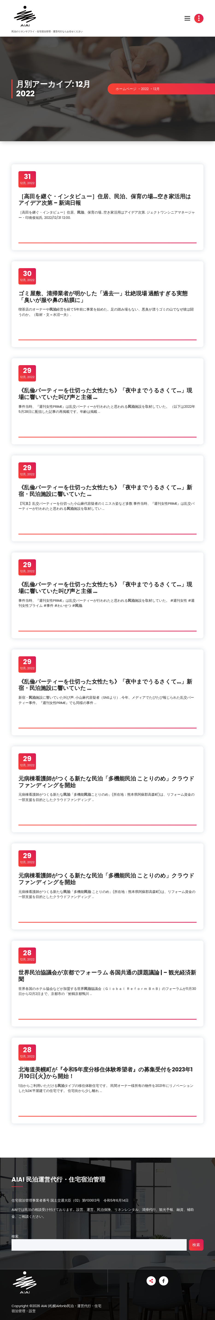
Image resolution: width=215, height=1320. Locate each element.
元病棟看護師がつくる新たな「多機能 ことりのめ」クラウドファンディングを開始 (106, 782)
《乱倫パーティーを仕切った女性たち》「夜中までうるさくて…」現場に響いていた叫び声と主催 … (105, 394)
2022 (145, 88)
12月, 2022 (27, 179)
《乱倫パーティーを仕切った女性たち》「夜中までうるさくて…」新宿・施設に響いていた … (105, 491)
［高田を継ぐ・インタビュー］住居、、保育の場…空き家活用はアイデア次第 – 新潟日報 (104, 200)
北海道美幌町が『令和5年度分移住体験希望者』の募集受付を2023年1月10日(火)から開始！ (105, 1073)
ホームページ (126, 88)
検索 (15, 1236)
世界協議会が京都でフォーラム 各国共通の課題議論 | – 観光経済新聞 (107, 976)
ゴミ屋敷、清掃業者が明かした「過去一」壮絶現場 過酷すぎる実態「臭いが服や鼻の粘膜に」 (103, 297)
